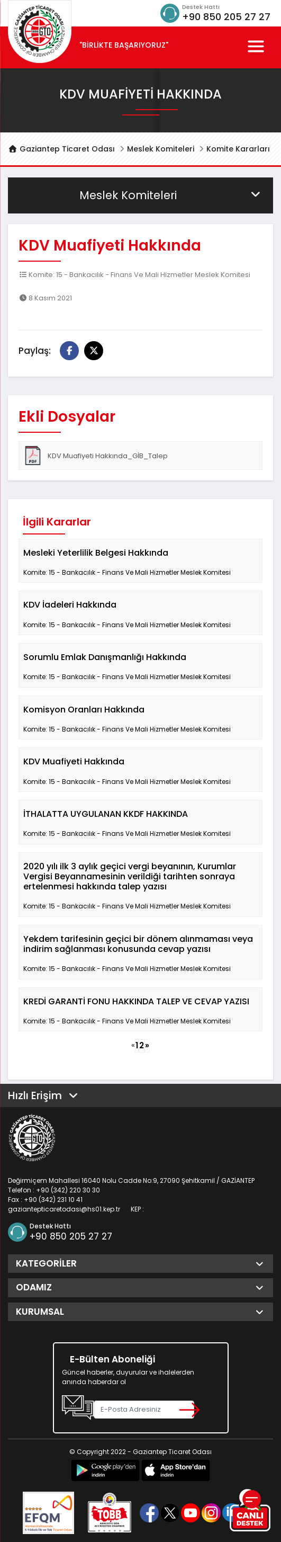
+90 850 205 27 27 (226, 16)
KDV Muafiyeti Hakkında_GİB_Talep (95, 455)
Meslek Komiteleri (160, 149)
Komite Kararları (238, 149)
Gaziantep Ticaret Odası (61, 149)
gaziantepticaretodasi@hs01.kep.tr (64, 1209)
